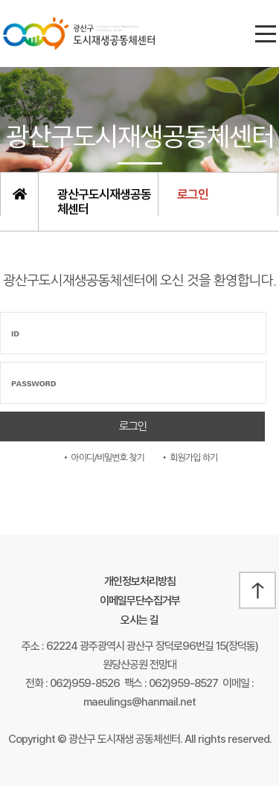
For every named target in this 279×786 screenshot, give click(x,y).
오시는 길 (139, 620)
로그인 (192, 194)
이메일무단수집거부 (140, 600)
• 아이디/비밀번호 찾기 (103, 457)
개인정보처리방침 (140, 581)
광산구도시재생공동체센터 (104, 202)
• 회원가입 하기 (189, 457)
